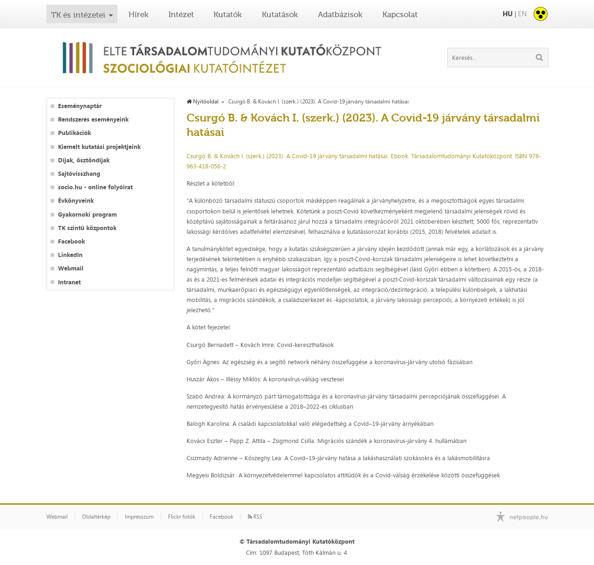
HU (508, 14)
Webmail (71, 268)
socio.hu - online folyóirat (95, 187)
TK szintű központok (87, 228)
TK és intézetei (78, 14)
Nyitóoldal (203, 101)
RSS (255, 516)
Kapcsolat (400, 14)
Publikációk (74, 133)
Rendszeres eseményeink (93, 119)
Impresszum (139, 516)
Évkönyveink (76, 201)
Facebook (71, 241)
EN (522, 14)
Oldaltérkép (96, 516)
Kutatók (227, 14)
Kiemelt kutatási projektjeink (99, 147)
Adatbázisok (340, 14)
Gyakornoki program (87, 215)
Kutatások (280, 14)
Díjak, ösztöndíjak (84, 160)
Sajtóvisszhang (79, 174)
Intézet (181, 14)
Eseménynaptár (80, 106)
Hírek (138, 14)
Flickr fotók (181, 516)
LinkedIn (70, 255)
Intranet (69, 282)
